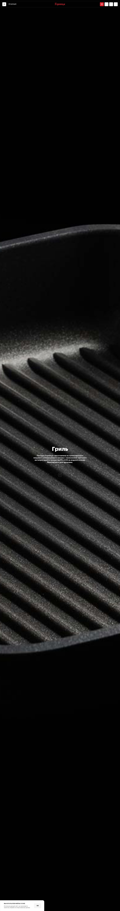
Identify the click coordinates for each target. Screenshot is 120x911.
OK (38, 905)
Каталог (102, 4)
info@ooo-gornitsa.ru (111, 4)
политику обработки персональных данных (17, 907)
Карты (106, 4)
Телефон (116, 4)
